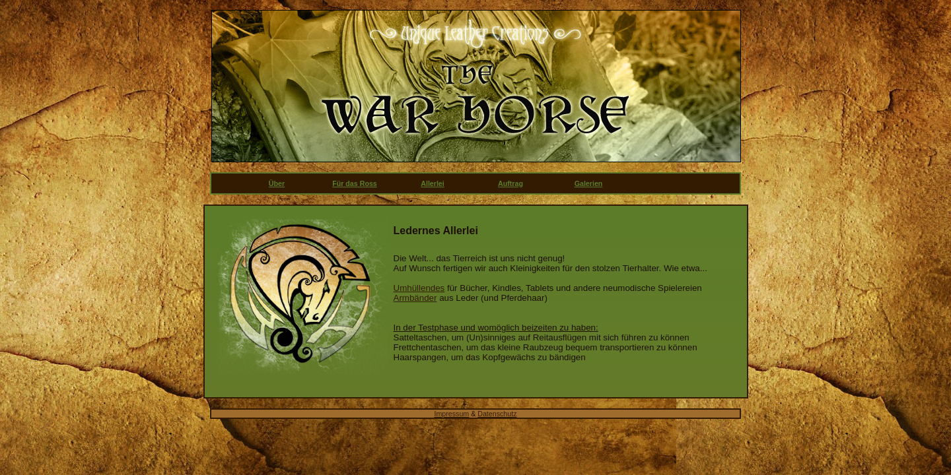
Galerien (589, 183)
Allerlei (432, 183)
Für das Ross (354, 183)
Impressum (452, 414)
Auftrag (510, 183)
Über (277, 183)
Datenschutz (496, 414)
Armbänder (415, 298)
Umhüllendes (419, 288)
